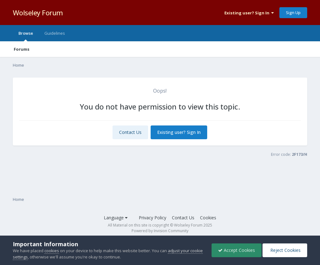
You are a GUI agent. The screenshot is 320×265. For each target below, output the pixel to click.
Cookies (208, 218)
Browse (25, 35)
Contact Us (130, 132)
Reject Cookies (285, 250)
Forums (21, 49)
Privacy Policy (152, 218)
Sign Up (293, 12)
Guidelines (54, 33)
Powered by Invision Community (160, 230)
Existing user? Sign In (249, 13)
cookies (51, 250)
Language (116, 218)
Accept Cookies (236, 250)
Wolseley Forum (38, 12)
